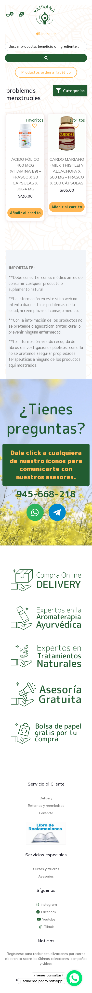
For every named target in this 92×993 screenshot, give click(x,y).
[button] (70, 90)
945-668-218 (46, 494)
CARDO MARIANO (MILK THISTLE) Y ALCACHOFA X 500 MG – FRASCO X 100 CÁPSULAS (67, 171)
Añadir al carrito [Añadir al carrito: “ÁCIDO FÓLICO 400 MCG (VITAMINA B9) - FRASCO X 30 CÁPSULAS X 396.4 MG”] (25, 212)
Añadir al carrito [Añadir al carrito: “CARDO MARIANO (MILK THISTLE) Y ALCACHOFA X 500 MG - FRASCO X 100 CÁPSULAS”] (67, 206)
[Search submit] (46, 58)
